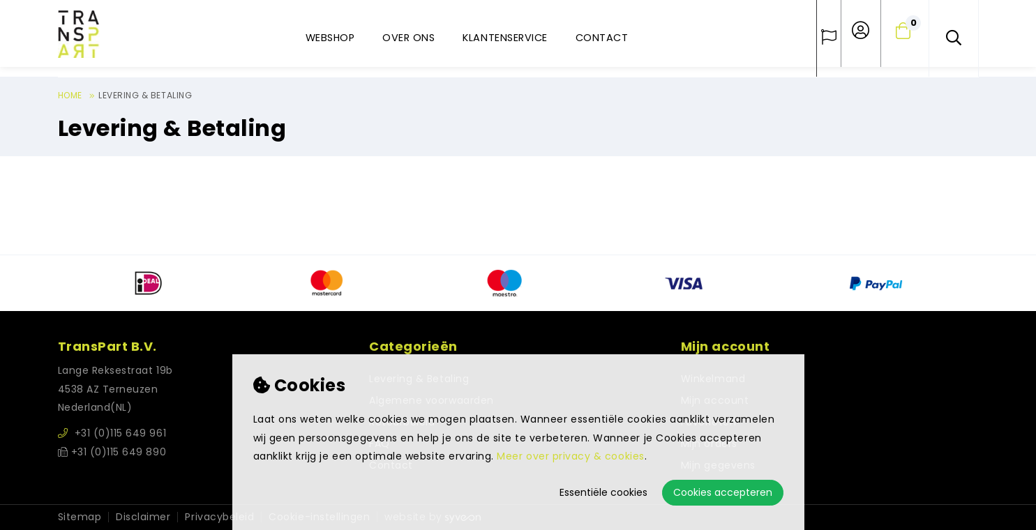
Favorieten (708, 422)
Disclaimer (143, 517)
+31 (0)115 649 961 (112, 433)
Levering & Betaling (145, 95)
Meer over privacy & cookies (570, 456)
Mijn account (715, 400)
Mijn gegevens (718, 465)
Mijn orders (709, 443)
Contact (602, 38)
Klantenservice (505, 38)
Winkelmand (713, 379)
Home (70, 95)
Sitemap (80, 517)
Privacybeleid (219, 517)
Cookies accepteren (722, 492)
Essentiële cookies (603, 492)
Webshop (330, 38)
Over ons (408, 38)
